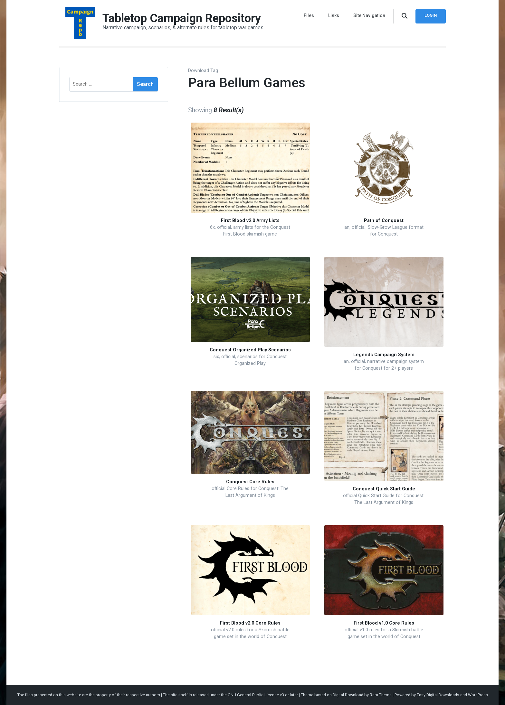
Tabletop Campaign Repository (181, 18)
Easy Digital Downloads (438, 694)
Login (430, 15)
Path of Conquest (384, 220)
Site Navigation (369, 15)
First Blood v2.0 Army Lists (250, 220)
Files (309, 15)
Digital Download (348, 694)
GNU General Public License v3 (256, 694)
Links (333, 15)
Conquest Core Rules (250, 482)
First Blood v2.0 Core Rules (250, 623)
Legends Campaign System (383, 354)
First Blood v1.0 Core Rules (384, 623)
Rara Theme (381, 694)
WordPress (478, 694)
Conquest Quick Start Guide (384, 489)
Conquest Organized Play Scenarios (250, 350)
